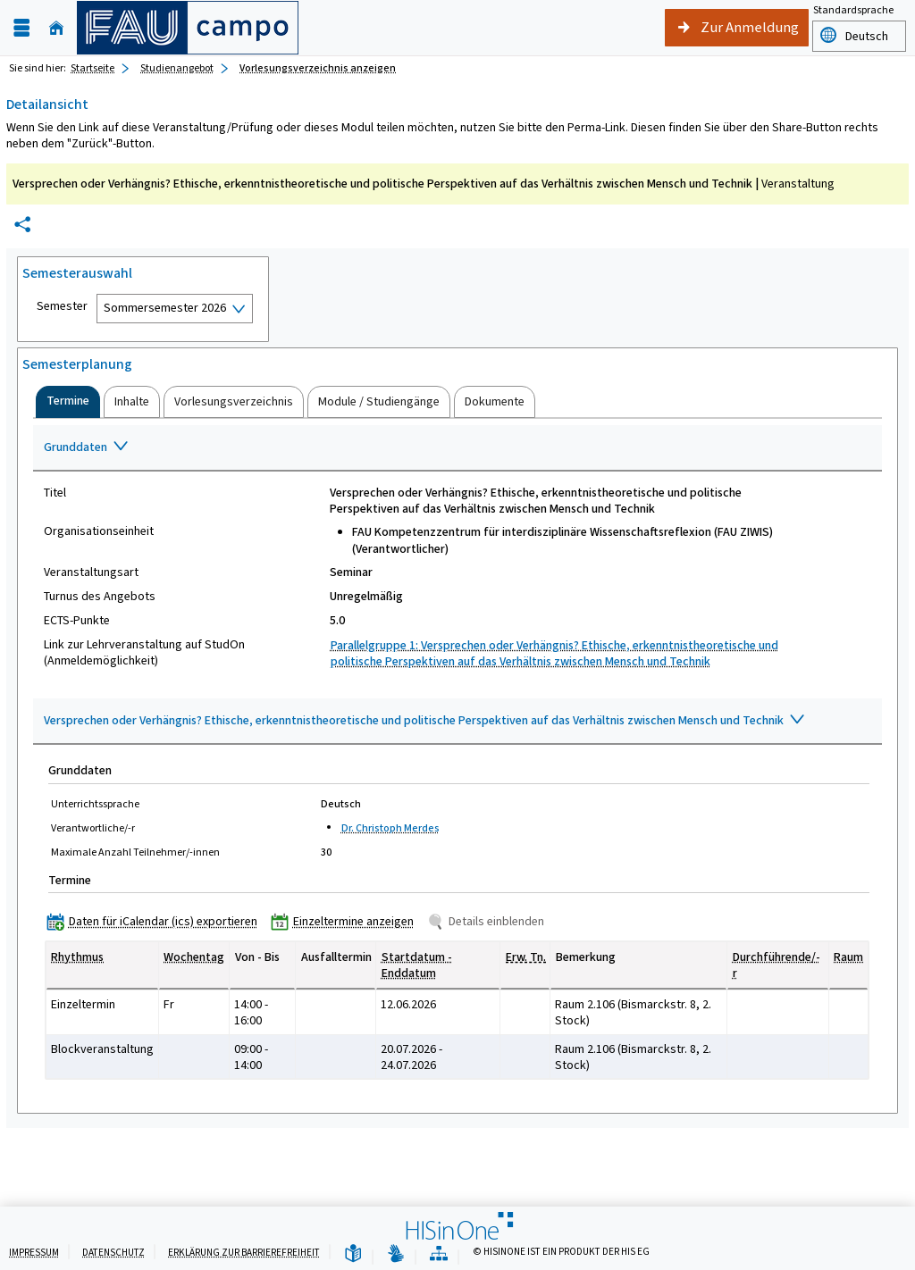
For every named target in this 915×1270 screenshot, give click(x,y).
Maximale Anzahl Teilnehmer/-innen (135, 852)
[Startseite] (56, 28)
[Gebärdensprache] (395, 1254)
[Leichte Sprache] (353, 1254)
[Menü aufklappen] (21, 28)
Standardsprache (853, 10)
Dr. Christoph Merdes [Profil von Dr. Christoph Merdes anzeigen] (390, 828)
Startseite (92, 68)
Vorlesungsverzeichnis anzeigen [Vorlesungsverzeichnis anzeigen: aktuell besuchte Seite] (317, 68)
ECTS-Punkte (77, 621)
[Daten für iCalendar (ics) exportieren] (156, 921)
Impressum (34, 1252)
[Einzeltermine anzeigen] (346, 921)
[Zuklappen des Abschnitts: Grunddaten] (457, 448)
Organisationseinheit (99, 531)
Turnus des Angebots (99, 597)
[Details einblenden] (489, 921)
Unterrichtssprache (95, 804)
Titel (55, 493)
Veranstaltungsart (91, 572)
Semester (62, 306)
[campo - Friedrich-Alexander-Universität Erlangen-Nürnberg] (187, 27)
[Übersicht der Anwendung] (438, 1254)
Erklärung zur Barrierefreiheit (244, 1252)
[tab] (68, 402)
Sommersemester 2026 (165, 307)
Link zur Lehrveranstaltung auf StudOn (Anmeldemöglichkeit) (144, 653)
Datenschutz (113, 1252)
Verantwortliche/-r (93, 828)
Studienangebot (177, 68)
